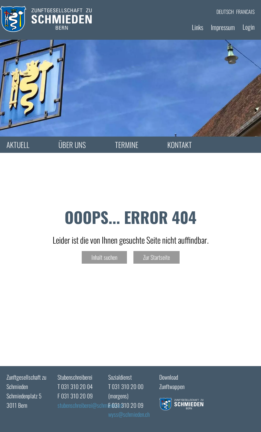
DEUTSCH (225, 12)
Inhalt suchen (104, 257)
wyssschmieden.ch (129, 414)
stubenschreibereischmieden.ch (90, 405)
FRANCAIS (245, 12)
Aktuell (17, 144)
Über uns (72, 144)
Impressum (223, 27)
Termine (126, 144)
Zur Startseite (156, 257)
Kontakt (179, 144)
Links (197, 27)
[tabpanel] (130, 88)
